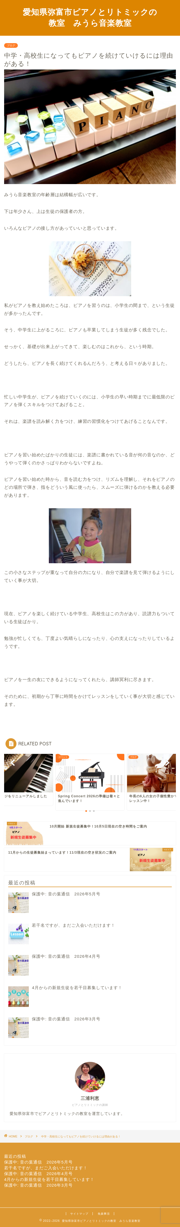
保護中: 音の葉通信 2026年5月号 (38, 1162)
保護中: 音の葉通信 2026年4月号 (38, 1173)
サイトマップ (79, 1213)
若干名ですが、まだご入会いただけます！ (46, 1167)
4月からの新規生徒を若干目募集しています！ (49, 1179)
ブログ (11, 45)
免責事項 (104, 1213)
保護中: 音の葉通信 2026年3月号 (38, 1185)
